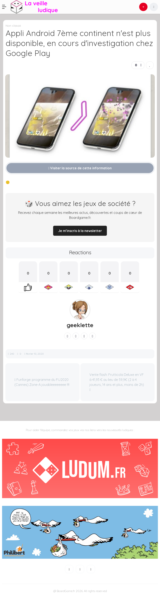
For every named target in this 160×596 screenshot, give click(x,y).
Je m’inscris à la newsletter (80, 231)
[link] (150, 65)
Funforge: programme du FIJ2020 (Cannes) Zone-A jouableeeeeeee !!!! (41, 382)
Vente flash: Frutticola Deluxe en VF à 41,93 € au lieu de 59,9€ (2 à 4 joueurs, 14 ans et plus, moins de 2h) (116, 382)
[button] (6, 7)
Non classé (13, 25)
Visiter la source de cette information (80, 168)
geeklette (80, 325)
